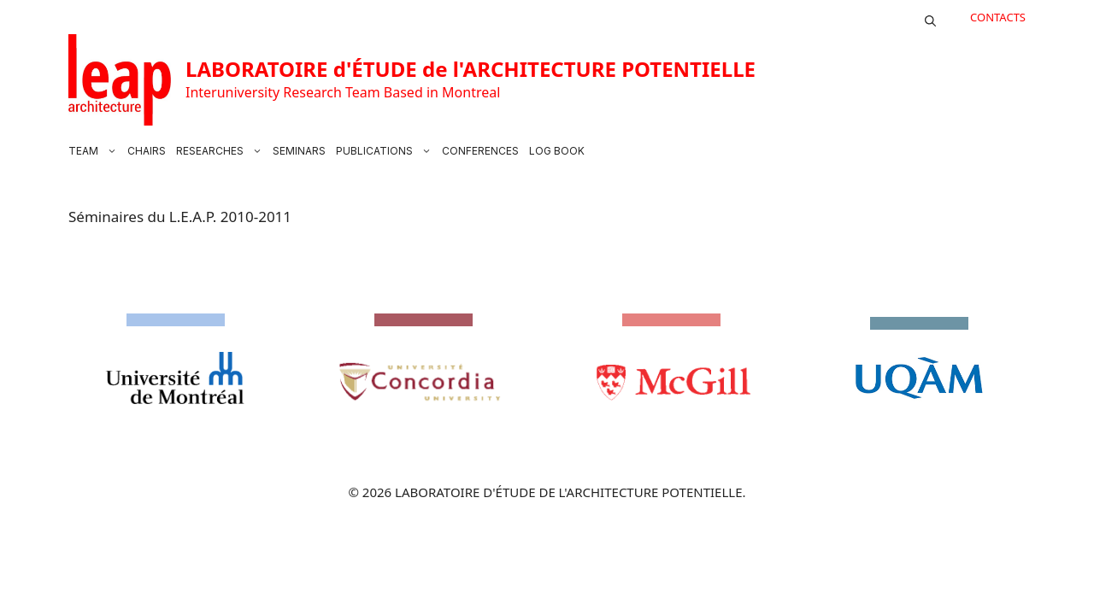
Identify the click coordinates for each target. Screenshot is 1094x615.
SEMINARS (299, 150)
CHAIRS (146, 150)
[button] (930, 17)
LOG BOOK (557, 150)
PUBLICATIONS (386, 151)
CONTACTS (998, 17)
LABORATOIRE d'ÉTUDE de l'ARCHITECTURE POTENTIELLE (470, 69)
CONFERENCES (480, 150)
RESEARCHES (222, 151)
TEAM (95, 151)
